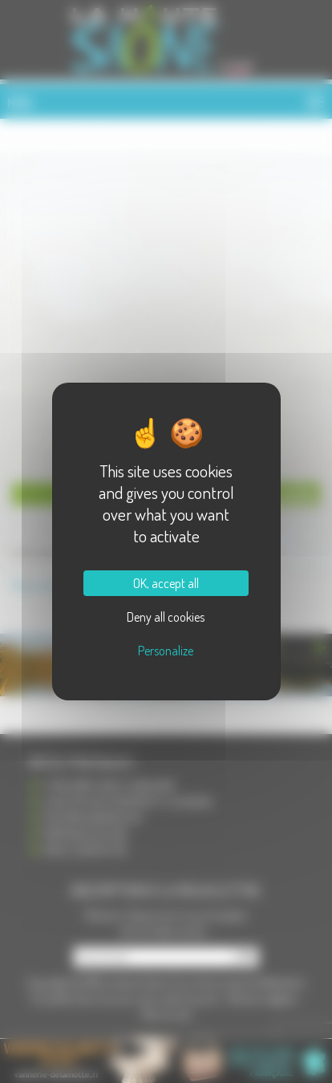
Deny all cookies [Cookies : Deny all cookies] (165, 617)
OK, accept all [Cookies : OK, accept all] (166, 583)
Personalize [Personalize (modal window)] (165, 651)
